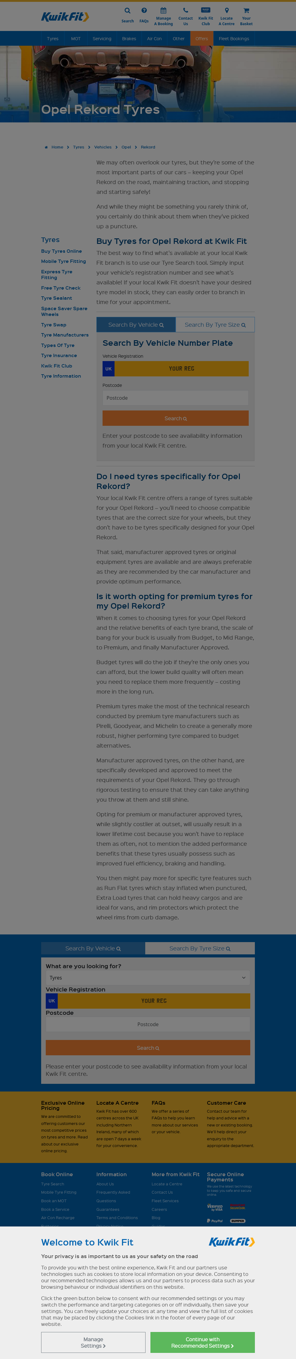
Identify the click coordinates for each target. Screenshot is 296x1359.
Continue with (202, 1342)
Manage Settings (93, 1342)
